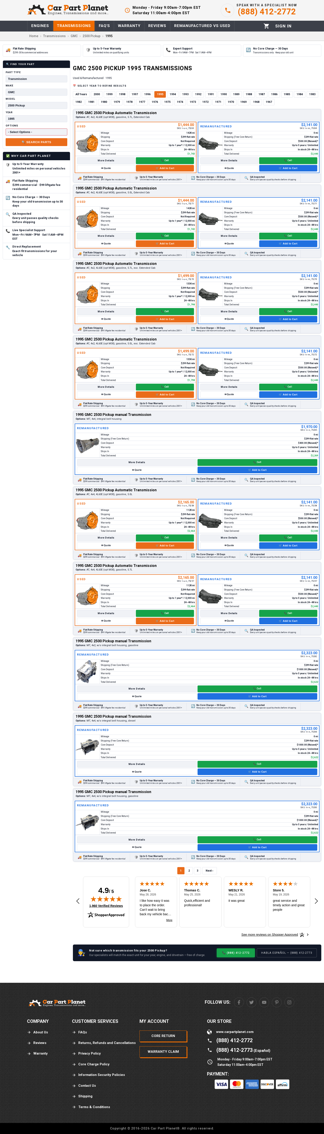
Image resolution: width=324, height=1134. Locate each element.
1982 (78, 102)
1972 (205, 102)
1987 (262, 94)
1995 (160, 94)
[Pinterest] (277, 1002)
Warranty (37, 1053)
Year (9, 112)
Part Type (13, 72)
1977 (142, 102)
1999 (109, 94)
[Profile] (283, 26)
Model (10, 98)
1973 (193, 102)
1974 (180, 102)
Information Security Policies (98, 1075)
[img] (106, 899)
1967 (269, 102)
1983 (312, 94)
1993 (185, 94)
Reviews (36, 1043)
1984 (300, 94)
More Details (106, 160)
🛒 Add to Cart (165, 168)
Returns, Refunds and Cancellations (104, 1043)
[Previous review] (78, 901)
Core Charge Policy (91, 1064)
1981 (91, 102)
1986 (274, 94)
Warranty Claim (163, 1052)
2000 (97, 94)
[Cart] (266, 26)
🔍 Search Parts (36, 142)
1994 (173, 94)
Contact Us (84, 1086)
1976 (155, 102)
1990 (223, 94)
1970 (231, 102)
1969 (243, 102)
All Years (81, 94)
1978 (129, 102)
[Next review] (316, 901)
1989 (236, 94)
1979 (117, 102)
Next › (209, 870)
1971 (218, 102)
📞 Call (165, 160)
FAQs (79, 1032)
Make (9, 85)
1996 (147, 94)
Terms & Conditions (91, 1107)
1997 (135, 94)
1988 (249, 94)
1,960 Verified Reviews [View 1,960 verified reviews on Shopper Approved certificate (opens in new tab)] (106, 906)
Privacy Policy (86, 1053)
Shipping (82, 1096)
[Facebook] (239, 1002)
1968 (256, 102)
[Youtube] (264, 1002)
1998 (122, 94)
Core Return (163, 1036)
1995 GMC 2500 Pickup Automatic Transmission (116, 113)
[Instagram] (289, 1002)
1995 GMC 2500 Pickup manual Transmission (113, 415)
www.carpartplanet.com (235, 1032)
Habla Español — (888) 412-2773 (286, 952)
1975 (167, 102)
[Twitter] (251, 1002)
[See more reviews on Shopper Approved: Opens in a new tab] (269, 934)
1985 (287, 94)
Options (12, 125)
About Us (37, 1032)
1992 (198, 94)
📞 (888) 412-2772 (236, 952)
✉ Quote (106, 168)
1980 (104, 102)
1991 (211, 94)
